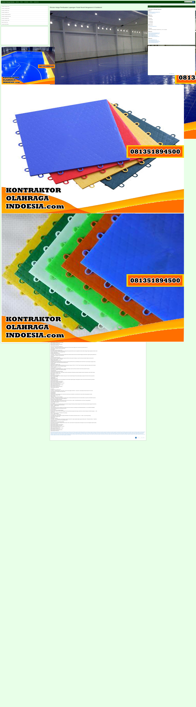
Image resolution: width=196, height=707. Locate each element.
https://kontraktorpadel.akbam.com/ (153, 42)
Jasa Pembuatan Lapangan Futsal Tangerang (121, 432)
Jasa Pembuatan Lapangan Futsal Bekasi (91, 432)
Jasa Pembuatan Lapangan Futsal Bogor (111, 432)
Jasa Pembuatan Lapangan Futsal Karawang (136, 433)
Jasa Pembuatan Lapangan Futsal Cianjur (95, 433)
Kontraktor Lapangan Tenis (5, 10)
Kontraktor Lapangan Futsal (5, 6)
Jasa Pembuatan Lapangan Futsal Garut (115, 433)
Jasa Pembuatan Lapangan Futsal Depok (101, 432)
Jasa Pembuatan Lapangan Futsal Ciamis (85, 433)
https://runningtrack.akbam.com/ (153, 35)
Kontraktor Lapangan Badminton (6, 14)
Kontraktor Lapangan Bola (5, 18)
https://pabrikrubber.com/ (152, 34)
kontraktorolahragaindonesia (152, 26)
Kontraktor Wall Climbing (5, 24)
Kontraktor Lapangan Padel (5, 20)
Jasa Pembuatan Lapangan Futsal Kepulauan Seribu (80, 432)
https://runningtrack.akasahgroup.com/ (154, 36)
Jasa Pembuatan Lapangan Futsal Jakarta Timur (56, 432)
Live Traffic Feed (171, 73)
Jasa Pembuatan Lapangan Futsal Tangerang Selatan (133, 432)
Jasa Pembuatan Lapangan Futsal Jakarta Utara (67, 432)
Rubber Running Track (5, 22)
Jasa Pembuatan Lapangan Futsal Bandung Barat (74, 433)
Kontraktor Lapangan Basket (6, 8)
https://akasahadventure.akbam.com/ (154, 40)
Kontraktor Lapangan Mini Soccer (6, 16)
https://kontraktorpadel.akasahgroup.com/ (154, 41)
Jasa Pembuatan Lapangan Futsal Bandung (63, 433)
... (140, 437)
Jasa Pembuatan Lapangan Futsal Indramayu (125, 433)
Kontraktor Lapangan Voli (5, 12)
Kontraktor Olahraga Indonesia (8, 2)
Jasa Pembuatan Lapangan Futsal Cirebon (105, 433)
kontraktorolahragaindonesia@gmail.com (154, 12)
